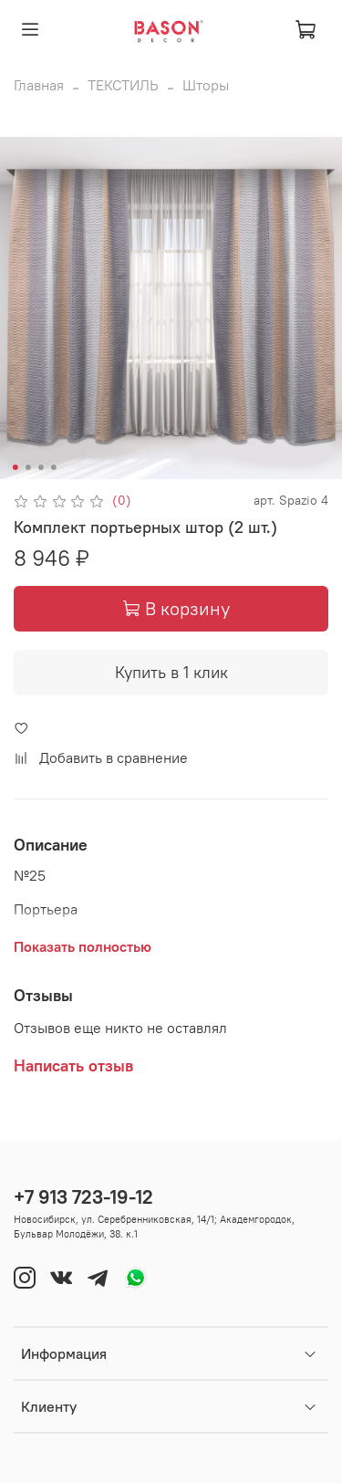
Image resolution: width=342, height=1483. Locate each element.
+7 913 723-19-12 (83, 1197)
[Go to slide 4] (53, 467)
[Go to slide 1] (14, 467)
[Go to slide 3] (40, 467)
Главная (39, 85)
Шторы (205, 85)
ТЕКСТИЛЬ (123, 85)
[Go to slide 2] (27, 467)
